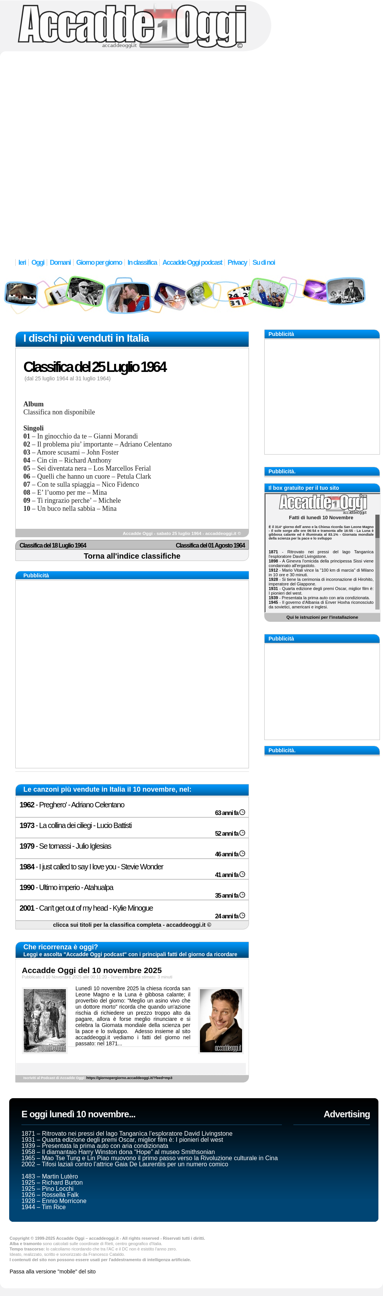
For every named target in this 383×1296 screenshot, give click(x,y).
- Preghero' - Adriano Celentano (72, 804)
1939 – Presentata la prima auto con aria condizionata (94, 1146)
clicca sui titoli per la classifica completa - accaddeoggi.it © (132, 925)
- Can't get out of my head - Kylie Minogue (86, 908)
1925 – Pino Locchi (47, 1188)
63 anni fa (230, 813)
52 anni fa (230, 833)
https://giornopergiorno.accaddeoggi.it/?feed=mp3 (129, 1078)
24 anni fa (230, 916)
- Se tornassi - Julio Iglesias (65, 846)
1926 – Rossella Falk (50, 1195)
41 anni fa (230, 875)
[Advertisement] (93, 150)
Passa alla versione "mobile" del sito (53, 1271)
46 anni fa (230, 854)
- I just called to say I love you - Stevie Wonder (91, 866)
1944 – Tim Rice (43, 1207)
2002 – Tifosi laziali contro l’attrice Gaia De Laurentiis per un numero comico (124, 1164)
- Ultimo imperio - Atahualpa (66, 887)
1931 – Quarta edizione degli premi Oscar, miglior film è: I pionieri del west (122, 1139)
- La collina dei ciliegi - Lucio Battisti (75, 825)
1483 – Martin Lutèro (49, 1176)
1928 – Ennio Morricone (54, 1201)
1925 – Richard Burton (52, 1182)
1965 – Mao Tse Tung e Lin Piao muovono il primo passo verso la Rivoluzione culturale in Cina (149, 1158)
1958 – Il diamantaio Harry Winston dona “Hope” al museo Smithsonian (118, 1152)
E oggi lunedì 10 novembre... (78, 1114)
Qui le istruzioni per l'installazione (322, 617)
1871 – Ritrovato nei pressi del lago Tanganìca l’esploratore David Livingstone (126, 1133)
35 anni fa (230, 895)
